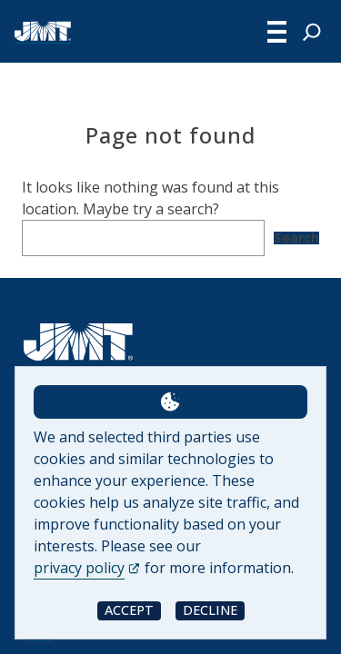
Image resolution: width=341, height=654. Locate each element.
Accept (129, 610)
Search (296, 238)
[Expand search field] (311, 31)
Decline (210, 610)
